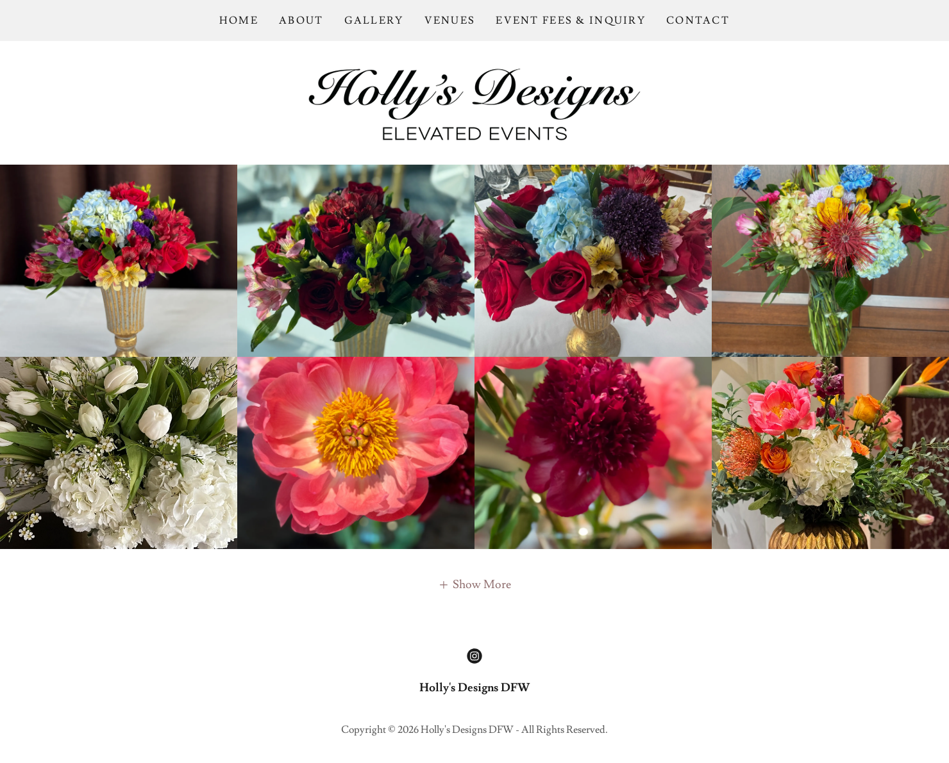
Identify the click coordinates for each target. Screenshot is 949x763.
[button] (474, 583)
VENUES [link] (450, 20)
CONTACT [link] (698, 20)
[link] (474, 100)
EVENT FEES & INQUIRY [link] (571, 20)
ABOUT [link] (301, 20)
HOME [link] (238, 20)
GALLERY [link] (374, 20)
